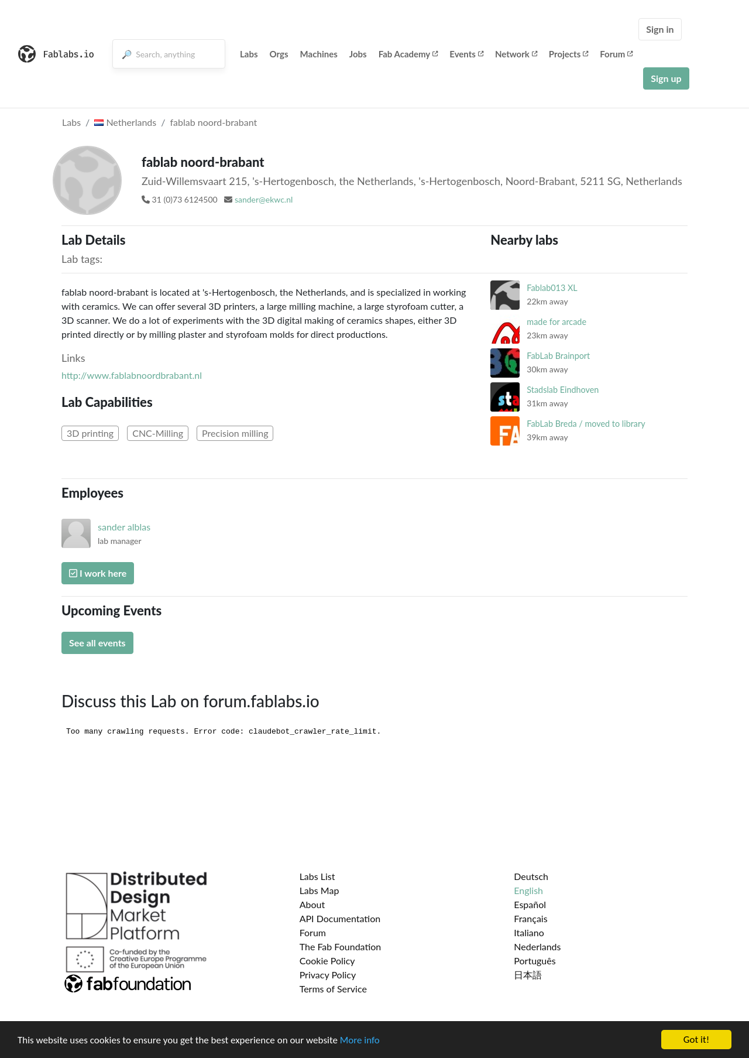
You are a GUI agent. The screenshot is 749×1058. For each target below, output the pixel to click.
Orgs (279, 54)
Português (534, 960)
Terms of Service (333, 988)
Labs (249, 54)
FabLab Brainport (558, 356)
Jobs (358, 54)
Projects (568, 54)
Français (530, 918)
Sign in (660, 29)
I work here (97, 572)
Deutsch (531, 876)
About (312, 904)
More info (360, 1040)
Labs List (317, 876)
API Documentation (340, 918)
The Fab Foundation (341, 946)
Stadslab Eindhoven (563, 390)
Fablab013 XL (552, 288)
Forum (616, 54)
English (528, 890)
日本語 (528, 974)
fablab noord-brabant (213, 122)
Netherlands (125, 122)
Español (530, 904)
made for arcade (556, 322)
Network (516, 54)
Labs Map (319, 890)
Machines (319, 54)
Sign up (666, 78)
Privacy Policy (328, 974)
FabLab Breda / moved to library (586, 424)
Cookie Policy (327, 960)
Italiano (529, 932)
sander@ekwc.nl (264, 199)
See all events (97, 642)
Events (466, 54)
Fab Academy (408, 54)
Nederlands (537, 946)
